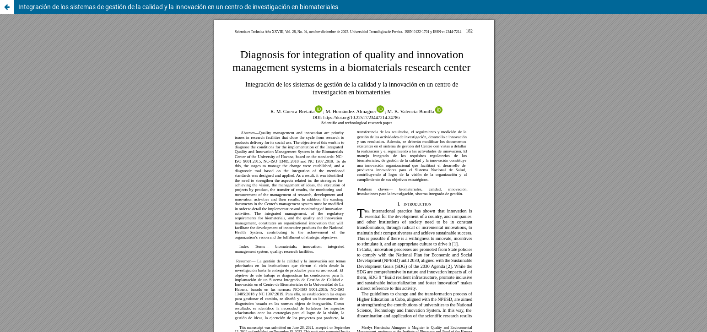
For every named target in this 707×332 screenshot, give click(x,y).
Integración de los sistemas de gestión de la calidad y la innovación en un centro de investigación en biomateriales (178, 7)
